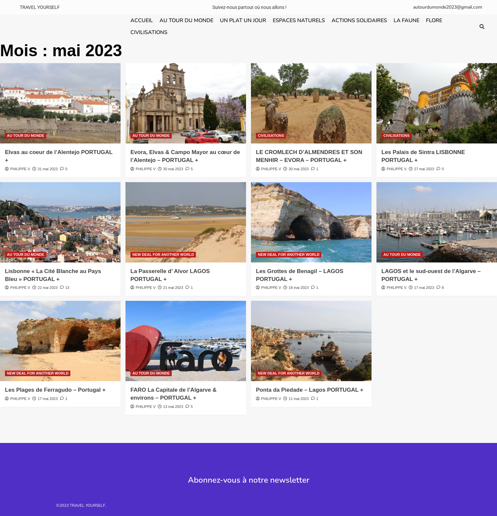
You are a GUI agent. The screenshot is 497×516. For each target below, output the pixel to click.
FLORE (434, 20)
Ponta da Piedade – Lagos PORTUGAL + (309, 390)
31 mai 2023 (48, 169)
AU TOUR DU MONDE (186, 20)
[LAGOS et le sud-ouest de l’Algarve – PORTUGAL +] (436, 222)
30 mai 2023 (173, 169)
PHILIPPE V (20, 169)
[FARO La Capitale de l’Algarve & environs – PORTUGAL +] (185, 341)
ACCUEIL (141, 20)
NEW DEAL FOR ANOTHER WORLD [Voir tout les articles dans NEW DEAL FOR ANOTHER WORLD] (163, 255)
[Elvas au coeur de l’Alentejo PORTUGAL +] (60, 103)
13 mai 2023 (173, 407)
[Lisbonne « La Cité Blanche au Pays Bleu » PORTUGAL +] (60, 222)
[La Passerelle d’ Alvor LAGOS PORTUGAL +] (185, 222)
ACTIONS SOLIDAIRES (359, 20)
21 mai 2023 (173, 288)
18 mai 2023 (299, 288)
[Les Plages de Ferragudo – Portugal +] (60, 341)
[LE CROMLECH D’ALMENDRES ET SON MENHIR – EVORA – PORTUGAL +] (311, 103)
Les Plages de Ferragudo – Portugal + (55, 390)
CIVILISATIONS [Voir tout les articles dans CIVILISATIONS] (271, 136)
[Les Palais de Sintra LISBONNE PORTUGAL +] (436, 103)
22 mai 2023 (48, 288)
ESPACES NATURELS (299, 20)
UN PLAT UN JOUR (243, 20)
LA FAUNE (406, 20)
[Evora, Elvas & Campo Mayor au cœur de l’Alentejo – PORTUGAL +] (185, 103)
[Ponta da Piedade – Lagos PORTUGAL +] (311, 341)
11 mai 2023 (299, 399)
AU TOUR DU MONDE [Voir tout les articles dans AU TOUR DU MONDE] (25, 136)
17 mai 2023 (424, 288)
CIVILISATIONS (148, 32)
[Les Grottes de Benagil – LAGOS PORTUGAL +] (311, 222)
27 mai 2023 (424, 169)
